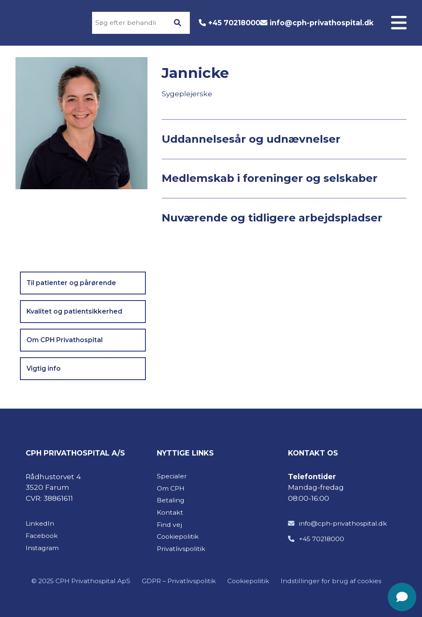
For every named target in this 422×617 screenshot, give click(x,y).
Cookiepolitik (248, 581)
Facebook (42, 536)
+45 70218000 (234, 22)
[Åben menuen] (399, 23)
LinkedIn (40, 523)
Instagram (42, 548)
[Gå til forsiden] (45, 23)
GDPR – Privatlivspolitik (179, 581)
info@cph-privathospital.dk (322, 22)
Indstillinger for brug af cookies (331, 581)
